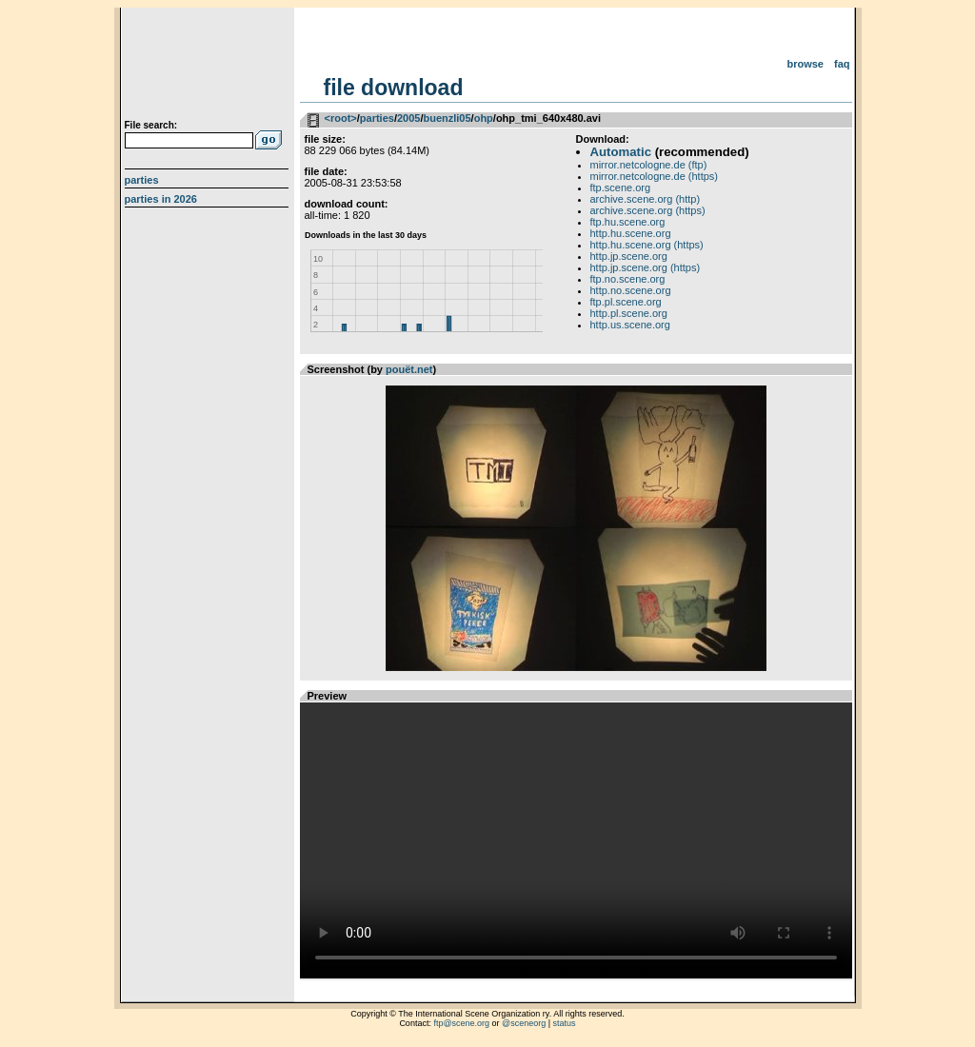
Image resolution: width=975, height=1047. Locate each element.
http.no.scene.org (630, 290)
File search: (151, 125)
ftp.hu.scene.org (628, 221)
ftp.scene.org (620, 187)
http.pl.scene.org (628, 313)
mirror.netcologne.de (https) (654, 176)
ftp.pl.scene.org (626, 301)
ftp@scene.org (461, 1023)
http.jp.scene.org (628, 256)
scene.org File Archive (209, 66)
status (564, 1023)
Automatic (620, 152)
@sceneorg (524, 1023)
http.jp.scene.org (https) (645, 267)
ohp (483, 118)
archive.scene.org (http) (645, 199)
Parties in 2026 (161, 199)
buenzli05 (446, 118)
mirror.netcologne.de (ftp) (648, 164)
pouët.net (409, 369)
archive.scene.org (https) (648, 210)
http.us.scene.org (630, 324)
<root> (341, 118)
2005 (408, 118)
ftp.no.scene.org (628, 279)
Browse (805, 63)
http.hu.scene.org (630, 233)
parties (377, 118)
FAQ (842, 63)
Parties (142, 180)
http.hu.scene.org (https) (647, 244)
